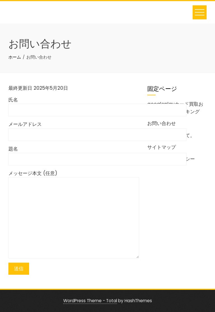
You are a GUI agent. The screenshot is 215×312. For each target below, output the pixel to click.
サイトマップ (161, 147)
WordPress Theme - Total (90, 301)
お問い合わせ (161, 123)
